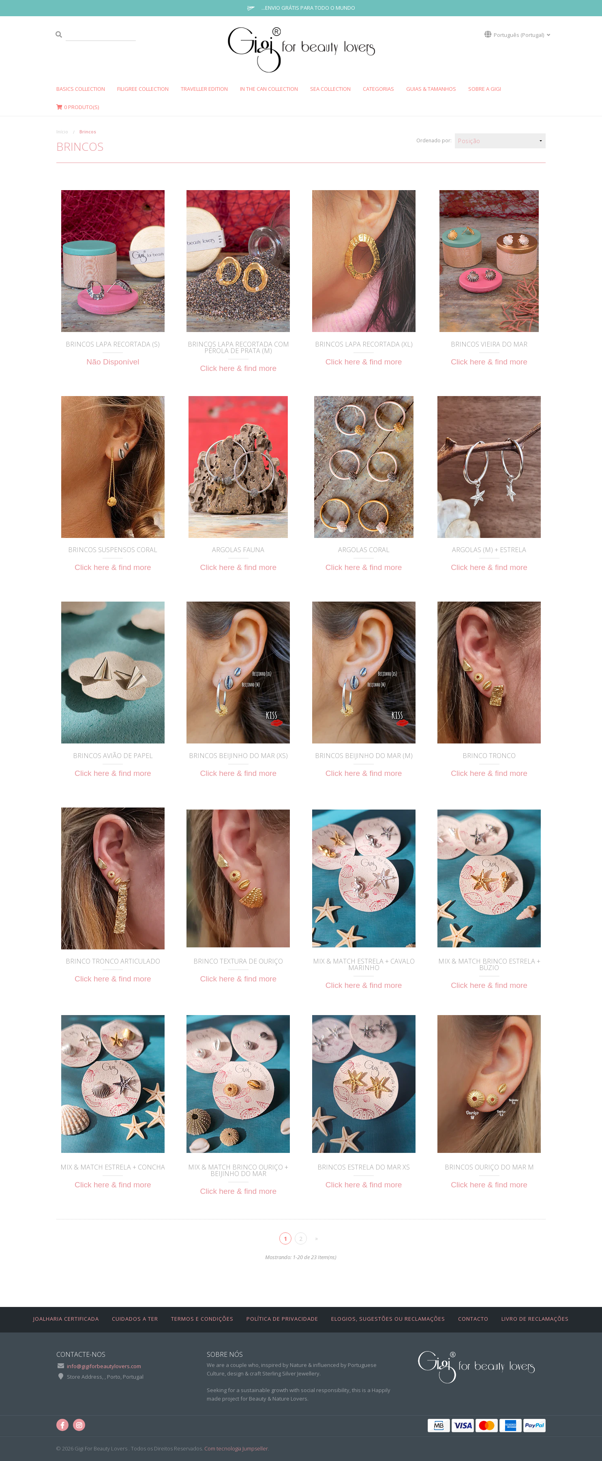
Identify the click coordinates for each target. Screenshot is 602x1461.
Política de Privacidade (282, 1318)
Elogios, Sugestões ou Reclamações (388, 1318)
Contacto (473, 1318)
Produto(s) (77, 107)
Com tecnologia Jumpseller (236, 1448)
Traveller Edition (204, 88)
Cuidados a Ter (135, 1318)
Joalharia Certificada (66, 1318)
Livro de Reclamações (535, 1318)
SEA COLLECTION (330, 88)
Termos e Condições (202, 1318)
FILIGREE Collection (143, 88)
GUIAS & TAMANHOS (431, 88)
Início (62, 132)
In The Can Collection (269, 88)
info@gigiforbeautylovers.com (104, 1366)
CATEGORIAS (378, 88)
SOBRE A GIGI (484, 88)
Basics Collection (80, 88)
